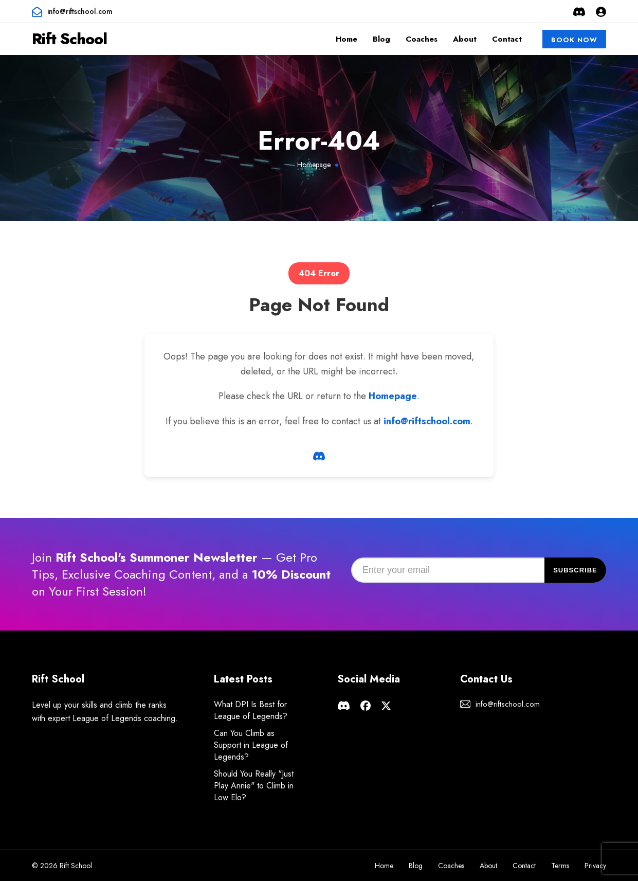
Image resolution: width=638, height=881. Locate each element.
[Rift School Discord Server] (579, 11)
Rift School (69, 39)
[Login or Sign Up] (601, 11)
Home (346, 39)
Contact (507, 39)
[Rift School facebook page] (365, 704)
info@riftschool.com (80, 11)
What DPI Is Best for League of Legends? (250, 710)
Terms (560, 865)
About (465, 39)
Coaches (422, 39)
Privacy (595, 865)
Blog (381, 39)
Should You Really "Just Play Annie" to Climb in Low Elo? (254, 785)
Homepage (314, 164)
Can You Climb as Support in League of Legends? (251, 745)
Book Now (574, 40)
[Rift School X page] (386, 704)
